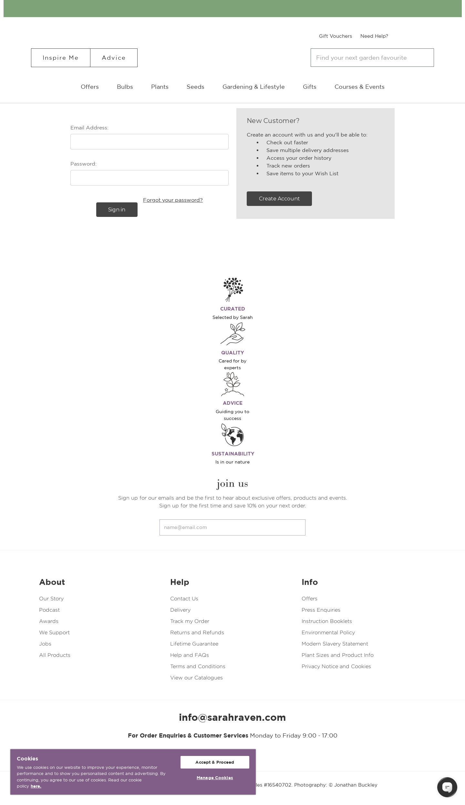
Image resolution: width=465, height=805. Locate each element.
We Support (54, 632)
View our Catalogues (196, 677)
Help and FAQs (189, 655)
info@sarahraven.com (232, 717)
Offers (90, 87)
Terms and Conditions (197, 666)
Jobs (45, 644)
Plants (160, 87)
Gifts (309, 87)
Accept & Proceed (214, 762)
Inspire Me (61, 58)
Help (179, 581)
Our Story (51, 598)
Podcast (49, 610)
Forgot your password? (173, 200)
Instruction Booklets (327, 621)
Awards (48, 621)
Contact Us (184, 598)
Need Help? (374, 36)
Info (310, 581)
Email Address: (89, 127)
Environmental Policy (328, 632)
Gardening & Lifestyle (253, 87)
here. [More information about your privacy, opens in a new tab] (36, 786)
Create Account (279, 199)
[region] (133, 772)
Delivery (180, 610)
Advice (114, 58)
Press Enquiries (321, 610)
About (52, 581)
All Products (54, 655)
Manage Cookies (215, 777)
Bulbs (125, 87)
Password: (83, 164)
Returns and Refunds (197, 632)
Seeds (195, 87)
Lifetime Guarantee (194, 644)
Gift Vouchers (335, 36)
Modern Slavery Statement (335, 644)
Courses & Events (360, 87)
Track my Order (189, 621)
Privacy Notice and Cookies (336, 666)
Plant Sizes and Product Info (338, 655)
